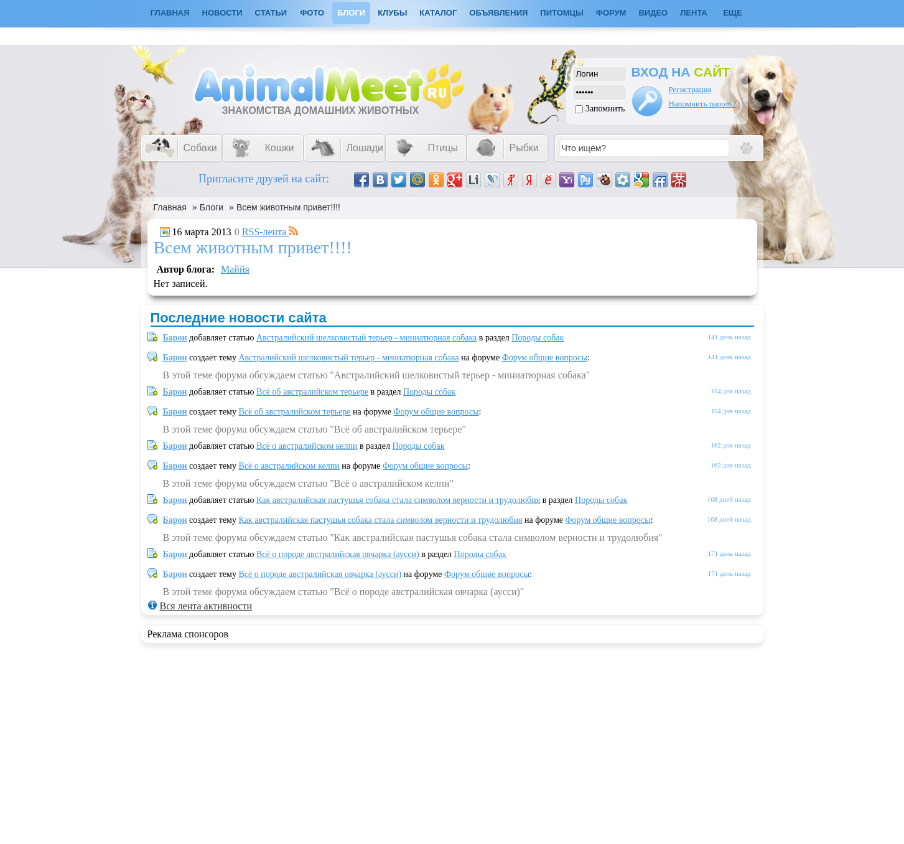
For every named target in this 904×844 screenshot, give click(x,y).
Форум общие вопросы (544, 357)
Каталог (438, 12)
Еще (732, 12)
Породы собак (537, 337)
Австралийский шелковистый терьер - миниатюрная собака (366, 337)
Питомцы (561, 12)
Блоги (351, 12)
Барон (175, 337)
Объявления (498, 12)
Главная (170, 207)
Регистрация (690, 89)
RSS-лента (270, 232)
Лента (693, 12)
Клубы (392, 12)
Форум (611, 12)
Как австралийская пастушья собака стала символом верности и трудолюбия (398, 500)
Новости (222, 12)
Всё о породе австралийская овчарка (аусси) (337, 554)
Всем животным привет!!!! (288, 207)
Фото (312, 12)
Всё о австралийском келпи (306, 446)
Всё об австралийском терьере (312, 391)
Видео (653, 12)
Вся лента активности (206, 606)
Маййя (235, 269)
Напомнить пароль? (703, 103)
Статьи (271, 12)
